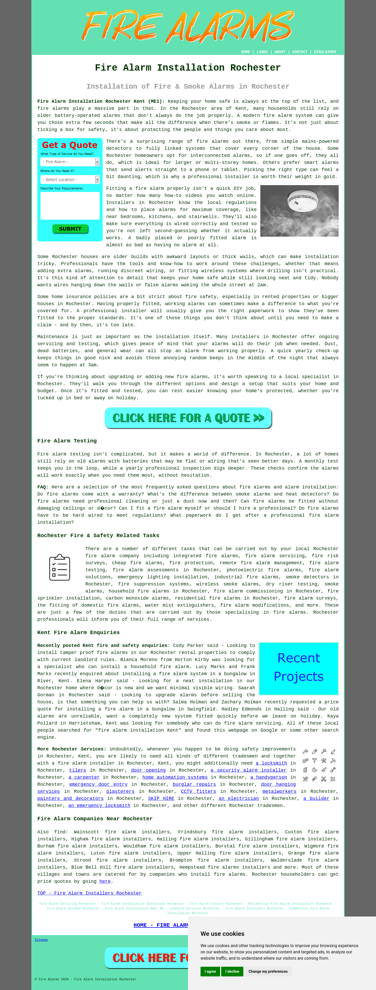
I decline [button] (232, 971)
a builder (316, 798)
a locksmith (271, 763)
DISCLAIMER (325, 52)
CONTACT (300, 52)
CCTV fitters (198, 791)
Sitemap (41, 940)
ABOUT (280, 52)
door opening (148, 770)
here (105, 881)
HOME (245, 52)
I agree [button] (210, 971)
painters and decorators (70, 798)
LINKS (262, 52)
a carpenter (83, 777)
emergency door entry (98, 784)
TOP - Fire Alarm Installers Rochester (89, 893)
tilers (77, 770)
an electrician (239, 798)
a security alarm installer (249, 770)
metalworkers (280, 791)
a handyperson (268, 777)
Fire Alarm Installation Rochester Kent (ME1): (101, 101)
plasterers (120, 791)
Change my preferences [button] (268, 971)
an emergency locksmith (99, 805)
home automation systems (175, 777)
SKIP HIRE (161, 798)
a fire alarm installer (83, 763)
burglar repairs (194, 784)
